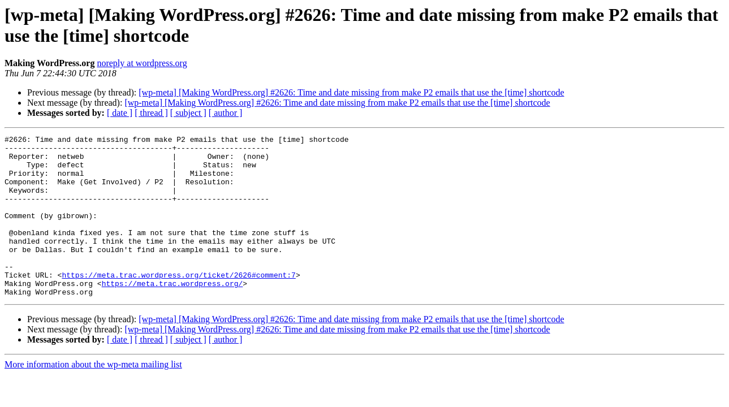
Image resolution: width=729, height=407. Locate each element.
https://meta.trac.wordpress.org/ (172, 314)
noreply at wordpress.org (142, 63)
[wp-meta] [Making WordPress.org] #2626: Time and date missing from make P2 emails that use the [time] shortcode (351, 92)
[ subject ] (188, 113)
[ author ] (226, 113)
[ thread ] (151, 113)
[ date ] (119, 113)
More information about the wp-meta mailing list (93, 396)
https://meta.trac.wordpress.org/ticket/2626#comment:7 (178, 303)
